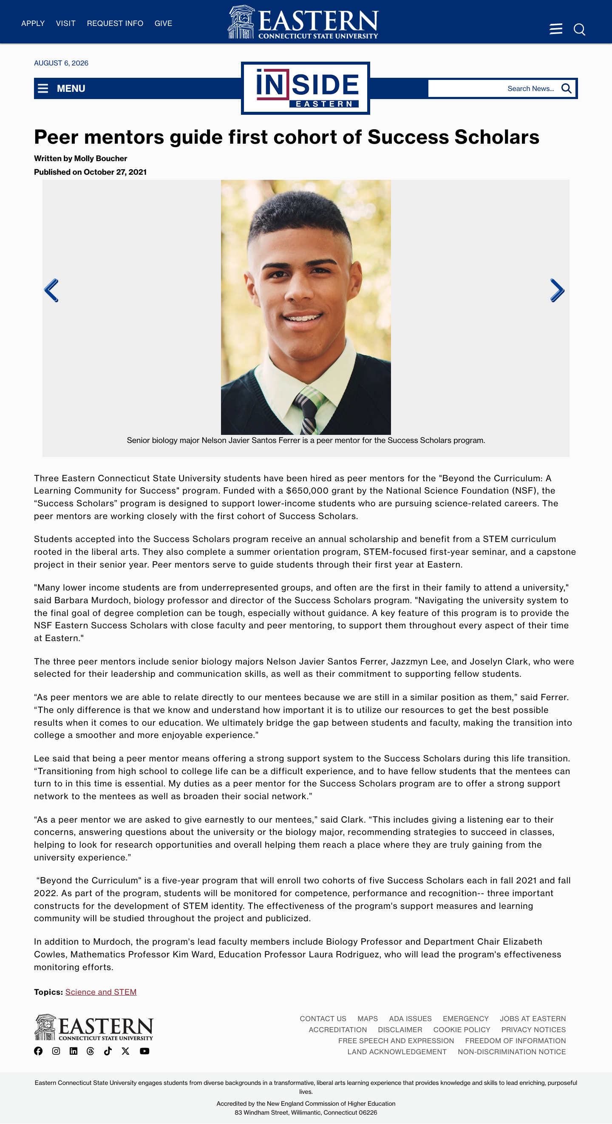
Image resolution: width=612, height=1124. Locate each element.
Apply (33, 23)
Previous (51, 290)
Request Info (115, 23)
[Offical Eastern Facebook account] (40, 1051)
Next (555, 290)
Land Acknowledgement (397, 1051)
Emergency (466, 1018)
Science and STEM (101, 992)
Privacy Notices (534, 1029)
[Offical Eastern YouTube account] (144, 1051)
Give (164, 23)
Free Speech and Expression (396, 1040)
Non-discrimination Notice (512, 1051)
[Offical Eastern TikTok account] (108, 1051)
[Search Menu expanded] (580, 30)
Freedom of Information (515, 1040)
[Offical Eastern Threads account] (90, 1051)
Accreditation (338, 1029)
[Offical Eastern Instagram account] (56, 1051)
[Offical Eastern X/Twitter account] (126, 1051)
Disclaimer (400, 1029)
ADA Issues (410, 1018)
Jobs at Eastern (533, 1018)
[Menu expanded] (556, 30)
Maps (367, 1018)
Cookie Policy (462, 1029)
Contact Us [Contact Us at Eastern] (323, 1018)
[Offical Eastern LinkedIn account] (73, 1051)
